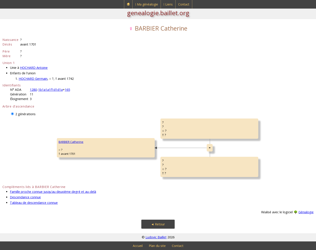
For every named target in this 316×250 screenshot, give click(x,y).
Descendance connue (25, 197)
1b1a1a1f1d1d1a (50, 90)
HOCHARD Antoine (34, 68)
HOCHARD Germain (33, 79)
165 (67, 90)
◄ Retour (158, 224)
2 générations (25, 114)
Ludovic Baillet (156, 237)
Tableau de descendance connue (34, 203)
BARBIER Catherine (71, 142)
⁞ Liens (168, 4)
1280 (33, 90)
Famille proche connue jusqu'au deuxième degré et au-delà (53, 192)
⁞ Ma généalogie (146, 4)
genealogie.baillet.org (158, 13)
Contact (183, 4)
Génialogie (306, 212)
